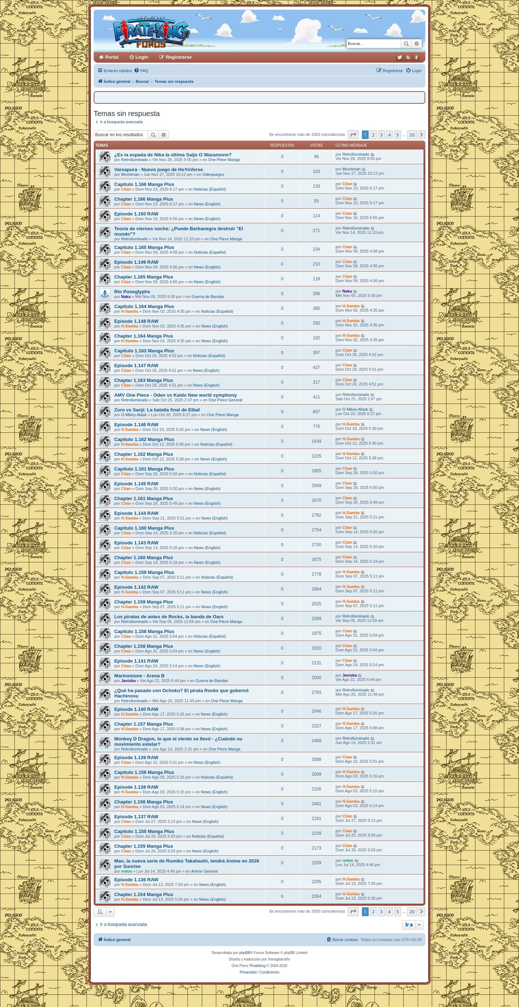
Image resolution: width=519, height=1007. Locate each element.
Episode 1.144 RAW (136, 513)
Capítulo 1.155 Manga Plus (144, 831)
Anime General (204, 871)
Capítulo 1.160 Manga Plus (144, 528)
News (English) (207, 204)
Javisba (128, 680)
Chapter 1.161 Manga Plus (143, 498)
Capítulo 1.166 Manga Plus (144, 184)
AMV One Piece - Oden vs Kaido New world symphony (175, 395)
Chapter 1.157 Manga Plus (143, 724)
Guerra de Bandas (208, 296)
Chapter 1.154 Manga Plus (143, 894)
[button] (353, 134)
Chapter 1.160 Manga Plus (143, 557)
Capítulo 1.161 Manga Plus (144, 469)
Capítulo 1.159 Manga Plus (144, 572)
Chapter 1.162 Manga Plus (143, 454)
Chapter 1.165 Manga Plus (143, 277)
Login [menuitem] (142, 57)
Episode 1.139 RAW (136, 757)
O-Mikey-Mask (134, 415)
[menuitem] (141, 70)
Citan (126, 189)
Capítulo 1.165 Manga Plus (144, 247)
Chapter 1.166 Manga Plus (143, 199)
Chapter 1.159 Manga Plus (143, 602)
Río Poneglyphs (132, 291)
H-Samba (129, 311)
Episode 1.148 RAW (136, 321)
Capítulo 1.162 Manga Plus (144, 439)
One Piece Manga (224, 159)
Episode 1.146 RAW (136, 424)
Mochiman (130, 174)
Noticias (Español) (210, 189)
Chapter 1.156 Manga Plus (143, 802)
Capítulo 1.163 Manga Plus (144, 350)
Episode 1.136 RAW (136, 879)
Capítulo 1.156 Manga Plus (144, 772)
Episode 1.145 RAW (136, 483)
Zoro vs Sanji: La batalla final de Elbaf (157, 410)
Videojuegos (213, 174)
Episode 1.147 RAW (136, 365)
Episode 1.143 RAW (136, 542)
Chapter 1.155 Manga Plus (143, 846)
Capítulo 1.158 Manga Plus (144, 631)
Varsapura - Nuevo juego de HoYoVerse (158, 169)
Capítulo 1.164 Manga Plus (144, 306)
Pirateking (257, 966)
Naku (126, 296)
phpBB (244, 953)
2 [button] (373, 135)
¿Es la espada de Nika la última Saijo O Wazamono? (173, 154)
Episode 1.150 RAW (136, 214)
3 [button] (381, 135)
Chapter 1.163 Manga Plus (143, 380)
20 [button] (412, 135)
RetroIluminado (134, 159)
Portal (112, 57)
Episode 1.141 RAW (136, 661)
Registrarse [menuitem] (179, 57)
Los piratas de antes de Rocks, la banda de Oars (168, 616)
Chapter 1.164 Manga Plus (143, 336)
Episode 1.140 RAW (136, 709)
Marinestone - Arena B (139, 675)
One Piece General (226, 400)
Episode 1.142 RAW (136, 587)
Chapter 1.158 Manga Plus (143, 646)
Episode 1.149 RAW (136, 262)
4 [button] (389, 135)
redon (126, 871)
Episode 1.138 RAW (136, 787)
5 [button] (397, 135)
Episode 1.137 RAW (136, 816)
